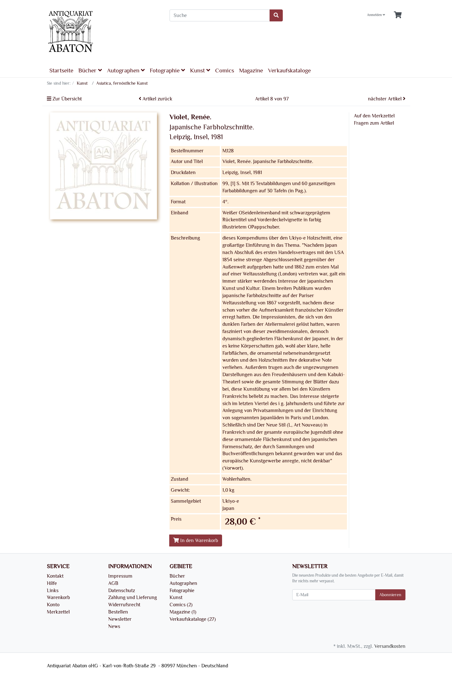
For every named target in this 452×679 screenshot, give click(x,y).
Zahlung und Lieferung (132, 597)
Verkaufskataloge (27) (193, 619)
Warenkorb (58, 597)
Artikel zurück (155, 99)
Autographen (126, 70)
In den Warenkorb (195, 540)
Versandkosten (389, 646)
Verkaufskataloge (289, 70)
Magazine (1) (183, 612)
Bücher (90, 70)
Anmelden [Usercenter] (376, 15)
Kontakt (55, 576)
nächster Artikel (386, 99)
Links (53, 590)
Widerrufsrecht (124, 605)
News (114, 626)
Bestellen (118, 612)
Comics (224, 70)
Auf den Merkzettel (374, 116)
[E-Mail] (334, 594)
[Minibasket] (397, 15)
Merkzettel (58, 612)
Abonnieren (390, 594)
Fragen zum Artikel (374, 123)
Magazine (251, 70)
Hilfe (52, 583)
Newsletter (119, 619)
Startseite (61, 70)
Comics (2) (181, 605)
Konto (53, 605)
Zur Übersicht (64, 99)
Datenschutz (121, 590)
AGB (113, 583)
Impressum (120, 576)
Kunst (200, 70)
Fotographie (167, 70)
